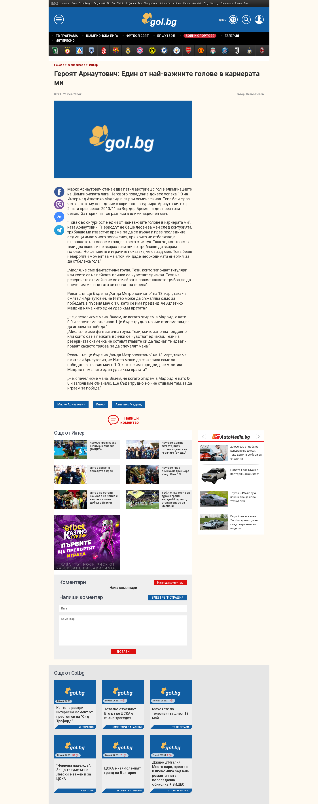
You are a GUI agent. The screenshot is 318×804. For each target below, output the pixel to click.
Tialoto (120, 3)
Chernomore (226, 3)
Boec (246, 3)
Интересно (86, 727)
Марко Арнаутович (71, 404)
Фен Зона (87, 790)
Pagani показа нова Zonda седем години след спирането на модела (229, 522)
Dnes (74, 3)
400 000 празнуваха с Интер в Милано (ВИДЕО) (103, 446)
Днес (228, 19)
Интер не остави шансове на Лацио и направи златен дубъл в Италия (103, 497)
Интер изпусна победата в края (101, 469)
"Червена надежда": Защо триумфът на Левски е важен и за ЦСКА (73, 772)
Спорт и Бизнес (178, 790)
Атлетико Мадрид (128, 404)
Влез (155, 597)
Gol (113, 3)
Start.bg (214, 3)
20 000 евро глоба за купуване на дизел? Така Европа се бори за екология (231, 453)
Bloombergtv (85, 3)
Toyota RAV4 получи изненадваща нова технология (228, 499)
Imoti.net (176, 3)
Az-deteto (197, 3)
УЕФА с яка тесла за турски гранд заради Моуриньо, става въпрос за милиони (176, 499)
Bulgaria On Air (102, 3)
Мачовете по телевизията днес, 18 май (170, 713)
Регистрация (173, 597)
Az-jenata (131, 3)
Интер (100, 404)
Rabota (186, 3)
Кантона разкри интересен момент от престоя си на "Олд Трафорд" (74, 714)
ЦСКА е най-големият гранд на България (122, 770)
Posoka (238, 3)
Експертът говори (129, 790)
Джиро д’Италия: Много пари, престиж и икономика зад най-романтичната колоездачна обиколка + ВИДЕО (170, 773)
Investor (65, 3)
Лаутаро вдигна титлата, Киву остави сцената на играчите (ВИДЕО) (174, 447)
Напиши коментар (129, 420)
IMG (55, 3)
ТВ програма (180, 727)
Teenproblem (150, 3)
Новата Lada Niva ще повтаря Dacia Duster (229, 476)
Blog (206, 3)
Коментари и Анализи (127, 727)
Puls (140, 3)
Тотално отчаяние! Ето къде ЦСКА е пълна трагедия (120, 713)
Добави (123, 651)
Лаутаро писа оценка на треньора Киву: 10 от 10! (175, 471)
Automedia (164, 3)
